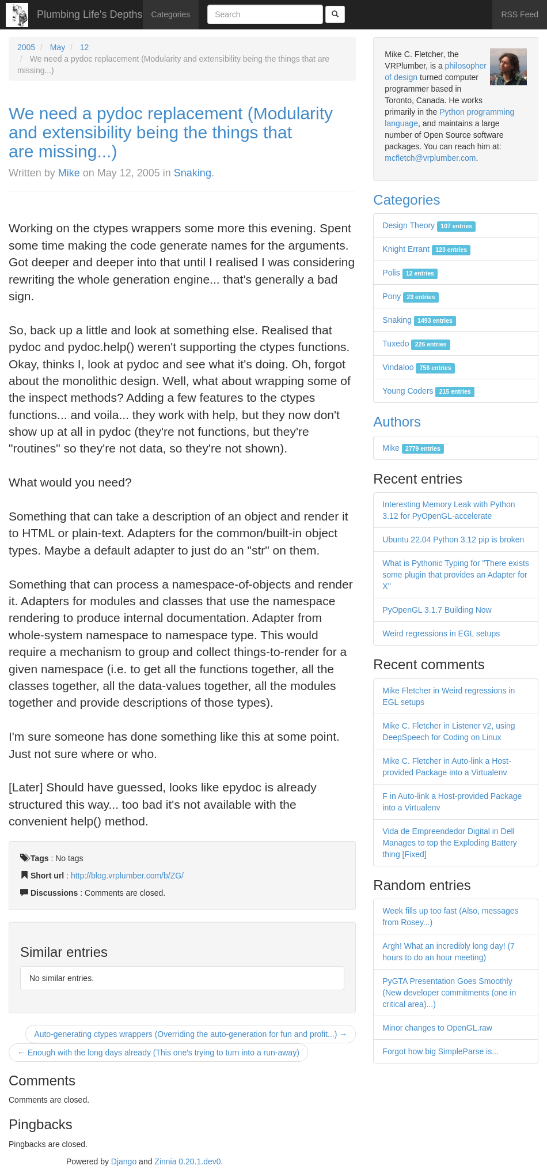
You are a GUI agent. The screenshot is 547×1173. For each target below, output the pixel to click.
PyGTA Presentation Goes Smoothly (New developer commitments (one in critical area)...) (449, 992)
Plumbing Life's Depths (90, 14)
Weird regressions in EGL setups (441, 633)
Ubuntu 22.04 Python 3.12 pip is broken (453, 539)
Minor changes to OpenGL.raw (437, 1027)
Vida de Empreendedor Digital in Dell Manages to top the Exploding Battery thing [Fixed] (449, 843)
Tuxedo (416, 343)
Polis (410, 272)
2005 (26, 47)
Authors (397, 421)
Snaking (192, 173)
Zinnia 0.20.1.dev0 (187, 1161)
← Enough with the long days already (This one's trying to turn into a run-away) (158, 1052)
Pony (410, 296)
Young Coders (428, 390)
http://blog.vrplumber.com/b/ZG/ (127, 875)
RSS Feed (519, 14)
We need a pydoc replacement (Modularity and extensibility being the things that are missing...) (171, 132)
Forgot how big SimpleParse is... (440, 1051)
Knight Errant (426, 249)
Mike (69, 173)
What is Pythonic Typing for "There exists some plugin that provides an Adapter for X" (455, 575)
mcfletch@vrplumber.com (430, 158)
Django (123, 1161)
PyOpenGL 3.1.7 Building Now (436, 609)
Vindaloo (418, 367)
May (57, 47)
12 (84, 47)
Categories (171, 14)
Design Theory (429, 225)
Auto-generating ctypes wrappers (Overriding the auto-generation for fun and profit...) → (190, 1034)
